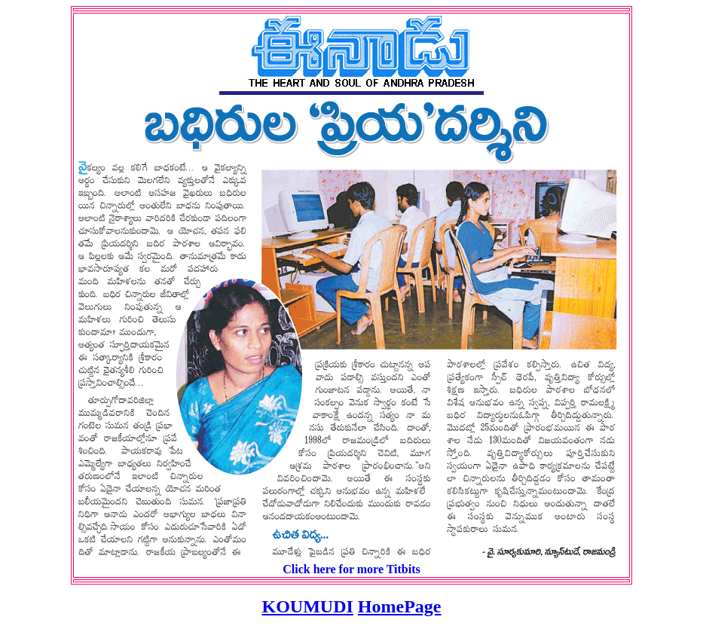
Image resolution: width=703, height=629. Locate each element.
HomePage (400, 606)
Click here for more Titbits (351, 569)
